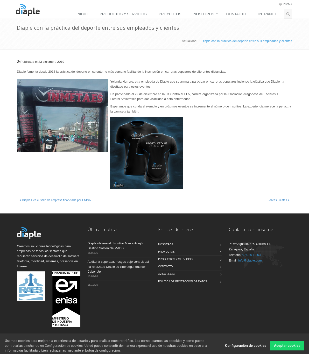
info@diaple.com (250, 260)
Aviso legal (166, 273)
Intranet (267, 14)
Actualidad (189, 41)
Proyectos (170, 14)
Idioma (287, 4)
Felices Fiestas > (278, 200)
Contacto (236, 14)
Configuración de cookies (245, 348)
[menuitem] (83, 14)
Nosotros (203, 14)
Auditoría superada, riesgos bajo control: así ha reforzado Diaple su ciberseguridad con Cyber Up (118, 267)
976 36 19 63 (251, 255)
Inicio (82, 14)
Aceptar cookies (287, 348)
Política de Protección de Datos (182, 281)
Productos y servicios (123, 14)
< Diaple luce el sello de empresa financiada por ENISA (55, 200)
